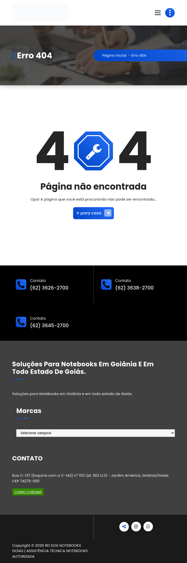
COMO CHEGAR (28, 491)
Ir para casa (94, 213)
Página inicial (114, 55)
